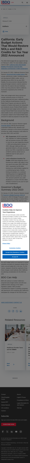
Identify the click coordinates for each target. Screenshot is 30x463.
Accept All (15, 256)
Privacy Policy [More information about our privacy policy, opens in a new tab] (6, 243)
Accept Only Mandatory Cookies (15, 252)
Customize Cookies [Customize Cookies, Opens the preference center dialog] (15, 248)
